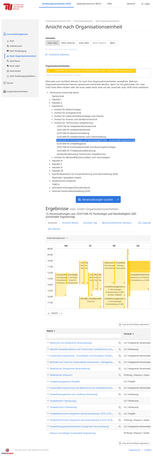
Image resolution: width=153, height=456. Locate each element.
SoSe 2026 (84, 42)
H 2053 (121, 304)
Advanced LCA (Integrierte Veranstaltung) (71, 342)
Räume (8, 83)
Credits (148, 450)
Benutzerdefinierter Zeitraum (117, 222)
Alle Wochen (54, 228)
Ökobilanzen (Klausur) (61, 375)
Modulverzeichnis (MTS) (89, 3)
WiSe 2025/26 (68, 42)
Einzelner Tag (90, 222)
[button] (65, 294)
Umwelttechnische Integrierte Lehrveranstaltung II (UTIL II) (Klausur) (85, 420)
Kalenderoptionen (56, 238)
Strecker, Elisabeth (115, 295)
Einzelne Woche (70, 222)
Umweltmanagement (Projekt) (65, 381)
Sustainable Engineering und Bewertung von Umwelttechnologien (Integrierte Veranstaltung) (97, 387)
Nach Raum (13, 61)
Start (10, 41)
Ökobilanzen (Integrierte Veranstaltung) (70, 368)
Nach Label (13, 66)
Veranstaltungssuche (15, 34)
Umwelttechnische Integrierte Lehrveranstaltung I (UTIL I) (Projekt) (83, 413)
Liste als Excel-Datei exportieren (134, 324)
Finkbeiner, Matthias (65, 283)
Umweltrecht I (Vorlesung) (63, 400)
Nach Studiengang (16, 51)
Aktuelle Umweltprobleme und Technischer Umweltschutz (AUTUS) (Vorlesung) (89, 349)
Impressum (134, 450)
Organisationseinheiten (15, 91)
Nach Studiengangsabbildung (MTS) (22, 76)
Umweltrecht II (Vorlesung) (63, 407)
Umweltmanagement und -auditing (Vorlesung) (74, 394)
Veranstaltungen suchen (95, 199)
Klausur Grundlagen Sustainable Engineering (73, 433)
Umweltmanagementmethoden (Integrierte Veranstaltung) (79, 426)
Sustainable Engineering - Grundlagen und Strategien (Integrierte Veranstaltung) (91, 355)
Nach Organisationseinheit (21, 56)
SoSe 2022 (53, 42)
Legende (145, 222)
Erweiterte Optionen (57, 54)
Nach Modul (13, 71)
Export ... (55, 313)
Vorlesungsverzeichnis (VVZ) (56, 3)
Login (145, 3)
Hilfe (109, 3)
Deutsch (131, 3)
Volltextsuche (14, 46)
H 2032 (121, 292)
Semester (50, 38)
